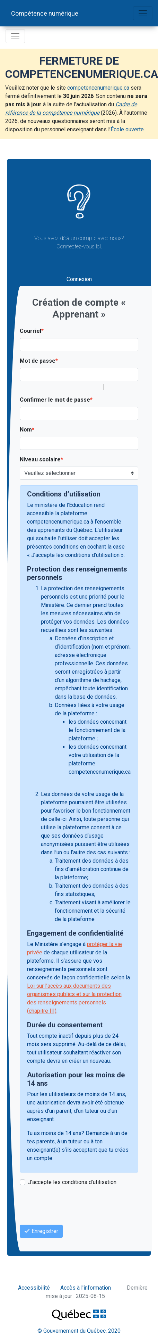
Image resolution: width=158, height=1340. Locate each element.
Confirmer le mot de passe (55, 399)
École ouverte (127, 129)
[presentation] (72, 1205)
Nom (26, 429)
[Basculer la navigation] (142, 13)
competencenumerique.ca (98, 87)
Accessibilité (34, 1287)
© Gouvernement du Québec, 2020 (79, 1330)
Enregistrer (41, 1231)
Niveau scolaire (40, 459)
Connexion (79, 279)
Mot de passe (37, 360)
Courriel (30, 331)
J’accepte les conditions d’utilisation (72, 1182)
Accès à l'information (85, 1287)
